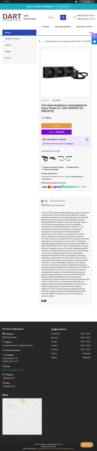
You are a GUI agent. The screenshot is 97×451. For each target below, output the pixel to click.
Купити (56, 126)
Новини (8, 45)
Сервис (8, 51)
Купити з (56, 132)
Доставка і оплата (84, 27)
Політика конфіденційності (64, 449)
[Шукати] (63, 17)
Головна (45, 27)
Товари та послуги (12, 39)
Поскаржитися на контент (45, 449)
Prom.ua (60, 444)
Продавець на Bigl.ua (48, 446)
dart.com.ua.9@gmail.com (12, 370)
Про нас (8, 58)
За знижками (63, 6)
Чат (86, 445)
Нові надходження (63, 27)
